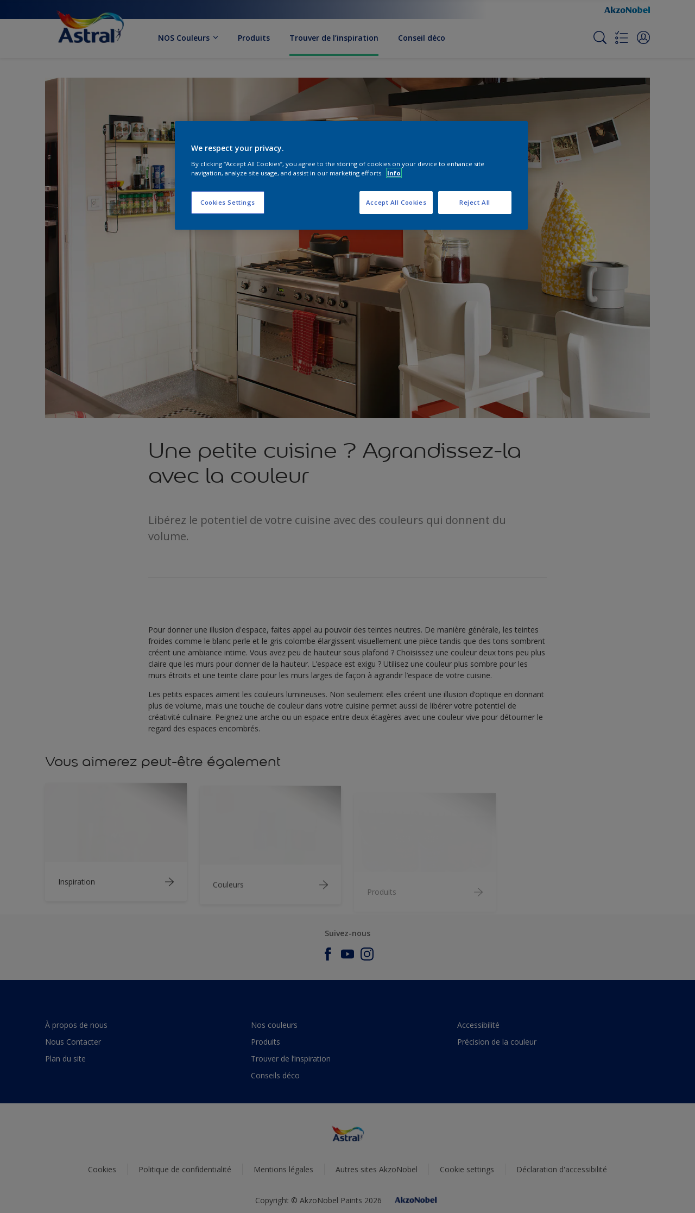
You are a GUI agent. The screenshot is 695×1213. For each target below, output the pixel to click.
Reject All (474, 202)
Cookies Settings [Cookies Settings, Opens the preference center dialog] (227, 202)
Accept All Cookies (396, 202)
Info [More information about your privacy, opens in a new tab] (394, 173)
